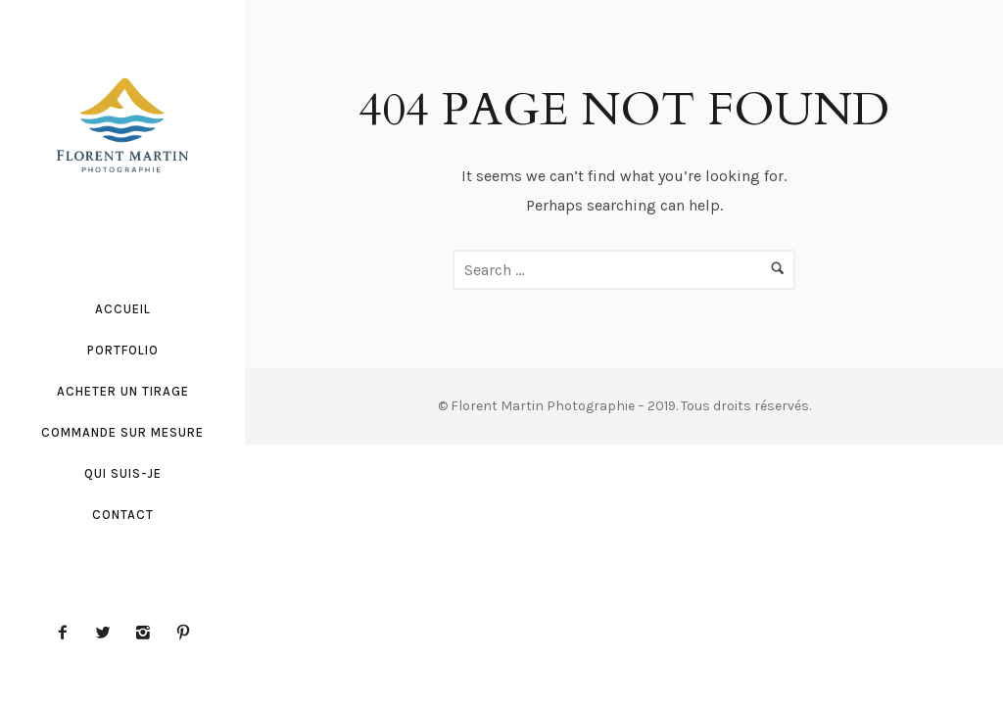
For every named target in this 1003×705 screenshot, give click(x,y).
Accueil (123, 309)
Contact (123, 514)
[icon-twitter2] (107, 633)
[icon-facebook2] (67, 633)
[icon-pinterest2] (183, 633)
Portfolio (123, 350)
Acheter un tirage (123, 391)
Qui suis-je (123, 473)
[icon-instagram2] (148, 633)
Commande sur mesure (122, 432)
